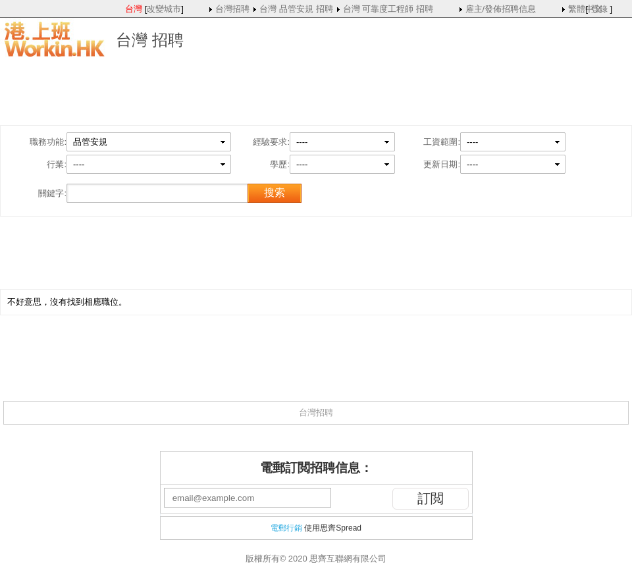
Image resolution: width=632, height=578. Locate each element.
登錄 (599, 9)
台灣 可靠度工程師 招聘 (388, 9)
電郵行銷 (286, 528)
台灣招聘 (232, 9)
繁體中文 (585, 9)
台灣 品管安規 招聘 (295, 9)
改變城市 (164, 9)
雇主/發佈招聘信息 (501, 9)
